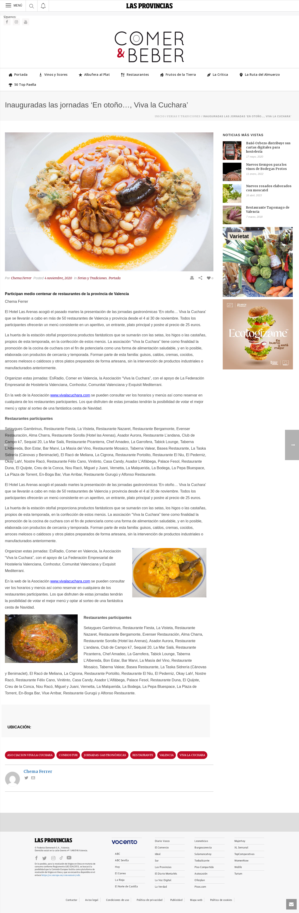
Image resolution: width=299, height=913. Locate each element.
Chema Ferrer (21, 278)
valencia (167, 755)
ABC (117, 854)
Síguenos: (9, 17)
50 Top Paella (22, 84)
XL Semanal (241, 847)
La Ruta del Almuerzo (259, 74)
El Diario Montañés (166, 873)
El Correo (120, 873)
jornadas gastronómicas (105, 755)
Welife (238, 867)
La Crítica (217, 74)
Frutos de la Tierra (178, 74)
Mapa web (196, 900)
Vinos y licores (53, 74)
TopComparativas (244, 854)
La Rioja (120, 880)
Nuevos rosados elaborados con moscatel (269, 188)
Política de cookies (221, 900)
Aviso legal (91, 900)
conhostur (68, 755)
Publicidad (176, 900)
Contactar (71, 900)
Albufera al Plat (94, 74)
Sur (157, 860)
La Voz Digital (163, 880)
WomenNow (241, 860)
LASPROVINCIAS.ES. (53, 840)
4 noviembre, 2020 (58, 278)
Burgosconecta (203, 847)
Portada (18, 74)
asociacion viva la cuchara (29, 755)
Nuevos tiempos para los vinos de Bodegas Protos (266, 167)
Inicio (160, 116)
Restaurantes (135, 74)
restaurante (142, 755)
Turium (238, 873)
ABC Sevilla (122, 860)
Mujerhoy (239, 841)
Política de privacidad (149, 900)
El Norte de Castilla (126, 886)
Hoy (117, 867)
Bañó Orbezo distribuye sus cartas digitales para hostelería (268, 147)
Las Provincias (163, 867)
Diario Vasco (162, 841)
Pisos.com (200, 886)
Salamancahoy (203, 854)
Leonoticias (201, 841)
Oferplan (200, 880)
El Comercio (162, 847)
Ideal (158, 854)
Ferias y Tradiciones (184, 116)
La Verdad (161, 886)
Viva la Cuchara (192, 755)
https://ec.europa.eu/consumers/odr (61, 875)
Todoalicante (202, 860)
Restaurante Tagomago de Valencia (267, 210)
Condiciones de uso (117, 900)
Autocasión (201, 873)
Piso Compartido (204, 867)
